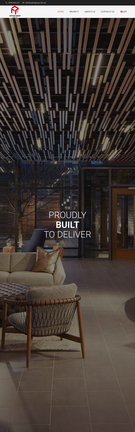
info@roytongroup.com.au (35, 3)
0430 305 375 (13, 3)
